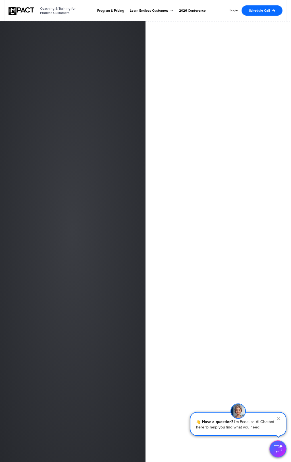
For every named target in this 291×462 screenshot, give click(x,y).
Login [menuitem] (234, 10)
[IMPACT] (21, 11)
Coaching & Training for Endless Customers (57, 11)
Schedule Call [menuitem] (259, 10)
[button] (238, 424)
